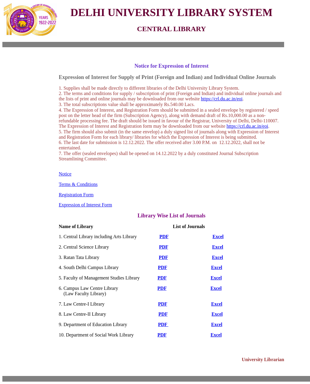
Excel (217, 236)
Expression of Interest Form (85, 204)
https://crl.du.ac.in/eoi (221, 98)
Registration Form (76, 194)
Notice (65, 173)
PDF (164, 236)
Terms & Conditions (78, 184)
